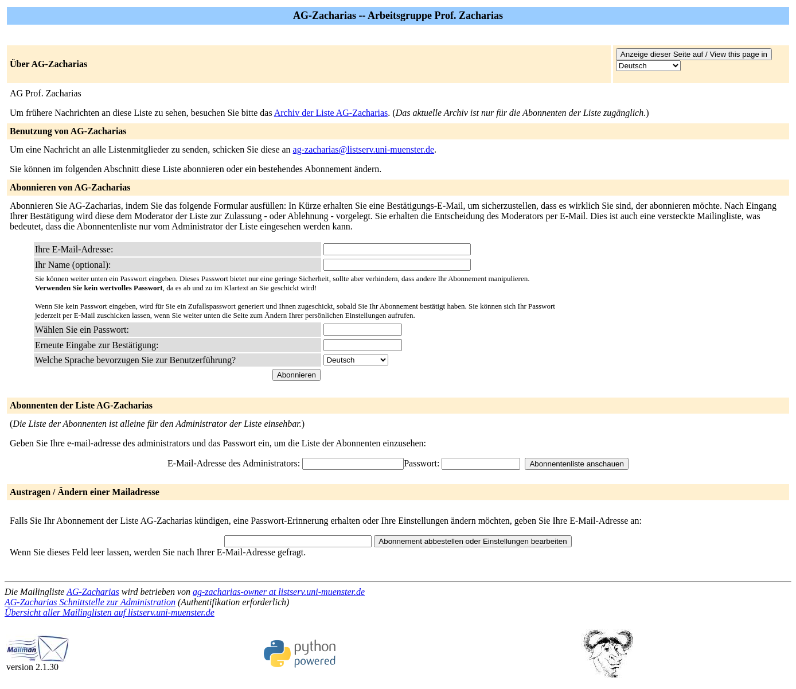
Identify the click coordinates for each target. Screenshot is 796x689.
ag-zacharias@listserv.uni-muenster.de (364, 149)
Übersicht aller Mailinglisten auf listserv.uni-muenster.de (109, 612)
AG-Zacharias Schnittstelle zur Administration (90, 602)
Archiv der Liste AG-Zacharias (331, 113)
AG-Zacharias (93, 592)
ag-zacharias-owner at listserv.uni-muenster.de (279, 592)
